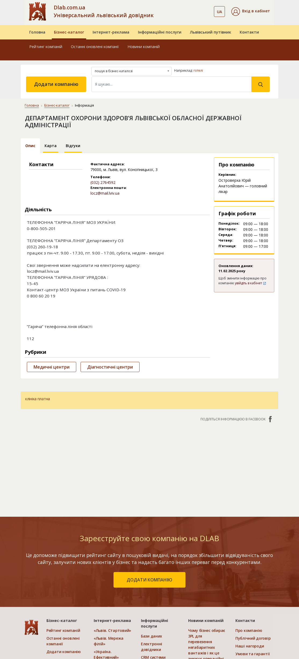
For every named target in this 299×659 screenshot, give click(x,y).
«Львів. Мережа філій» (108, 641)
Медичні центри (52, 367)
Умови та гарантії (252, 653)
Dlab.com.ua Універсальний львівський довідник (104, 11)
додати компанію (149, 580)
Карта (51, 145)
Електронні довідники (151, 646)
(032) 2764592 (102, 182)
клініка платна (37, 398)
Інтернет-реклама (111, 32)
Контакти (249, 32)
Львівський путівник (210, 32)
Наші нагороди (249, 646)
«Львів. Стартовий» (112, 630)
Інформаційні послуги (159, 32)
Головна (37, 32)
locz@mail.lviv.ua (104, 193)
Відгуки (73, 145)
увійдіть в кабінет (250, 283)
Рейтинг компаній (45, 46)
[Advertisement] (149, 466)
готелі (198, 70)
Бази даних (151, 636)
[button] (250, 11)
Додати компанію (56, 84)
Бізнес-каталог (69, 32)
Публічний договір (253, 638)
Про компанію (248, 630)
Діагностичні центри (110, 367)
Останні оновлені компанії (95, 46)
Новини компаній (143, 46)
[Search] (171, 84)
